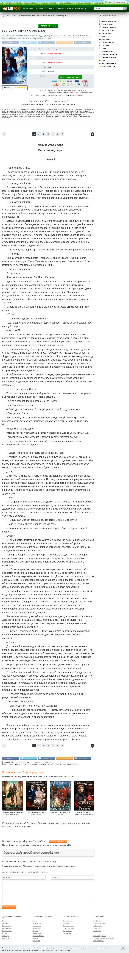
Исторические (7, 928)
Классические (7, 930)
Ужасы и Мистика (38, 935)
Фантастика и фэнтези (109, 21)
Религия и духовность (108, 51)
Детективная (37, 926)
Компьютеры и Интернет (109, 63)
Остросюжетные (68, 928)
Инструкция (79, 95)
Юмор (103, 60)
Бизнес (104, 48)
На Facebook (10, 42)
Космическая (37, 928)
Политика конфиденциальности (104, 938)
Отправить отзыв (9, 907)
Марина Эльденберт (54, 53)
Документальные (107, 33)
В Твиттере (28, 42)
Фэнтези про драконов (55, 63)
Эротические (67, 933)
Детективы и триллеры (43, 8)
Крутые (4, 933)
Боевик (4, 921)
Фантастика (79, 8)
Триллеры (5, 935)
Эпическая (36, 940)
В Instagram (47, 42)
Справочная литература (109, 54)
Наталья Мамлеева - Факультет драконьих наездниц (13, 813)
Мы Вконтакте (84, 42)
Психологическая (38, 933)
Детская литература (108, 42)
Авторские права (48, 26)
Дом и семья (106, 45)
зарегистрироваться (25, 854)
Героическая (37, 923)
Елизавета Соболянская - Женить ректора (36, 813)
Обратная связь (98, 940)
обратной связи (64, 950)
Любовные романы (63, 8)
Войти (109, 2)
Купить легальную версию (70, 77)
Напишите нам (73, 92)
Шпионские (6, 938)
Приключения (106, 39)
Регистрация (120, 2)
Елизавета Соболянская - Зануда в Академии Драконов (84, 813)
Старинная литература (109, 57)
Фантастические (68, 926)
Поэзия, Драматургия (108, 66)
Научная (35, 930)
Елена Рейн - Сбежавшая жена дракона (60, 813)
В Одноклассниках (67, 42)
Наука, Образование (108, 30)
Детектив (5, 923)
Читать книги (28, 8)
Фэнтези (35, 938)
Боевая (35, 921)
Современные (67, 930)
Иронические (6, 926)
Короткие (66, 923)
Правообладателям (99, 935)
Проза (103, 36)
